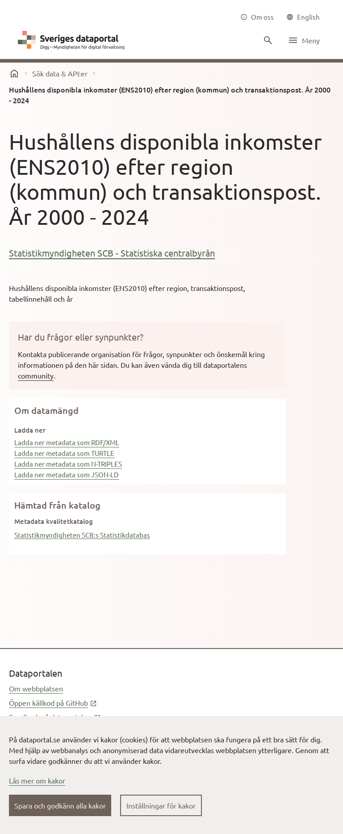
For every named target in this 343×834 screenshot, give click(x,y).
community (36, 375)
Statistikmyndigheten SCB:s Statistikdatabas (82, 535)
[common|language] (303, 17)
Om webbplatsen (36, 688)
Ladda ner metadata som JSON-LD (66, 474)
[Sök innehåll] (267, 40)
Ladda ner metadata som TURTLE (64, 453)
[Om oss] (257, 17)
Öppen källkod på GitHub (53, 702)
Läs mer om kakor (37, 780)
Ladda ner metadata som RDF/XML (66, 442)
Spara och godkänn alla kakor (60, 805)
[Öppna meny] (303, 40)
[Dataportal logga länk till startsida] (73, 40)
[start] (14, 73)
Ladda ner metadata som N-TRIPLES (68, 463)
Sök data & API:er (60, 73)
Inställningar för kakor (161, 805)
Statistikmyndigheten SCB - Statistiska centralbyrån (112, 252)
